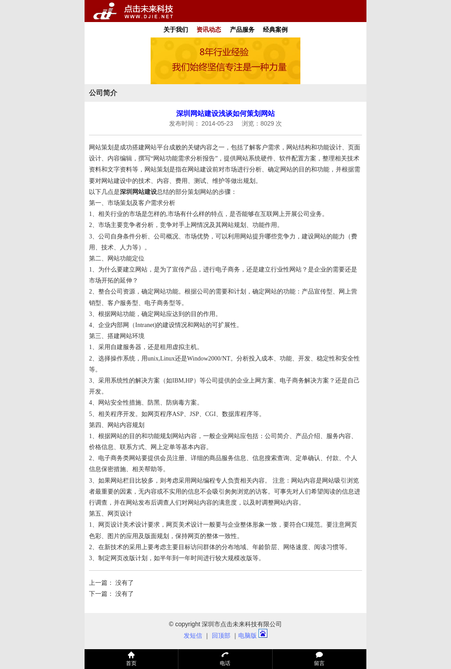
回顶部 (221, 635)
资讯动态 (208, 29)
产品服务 (242, 29)
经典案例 (275, 29)
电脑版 (247, 635)
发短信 (193, 635)
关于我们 (175, 29)
